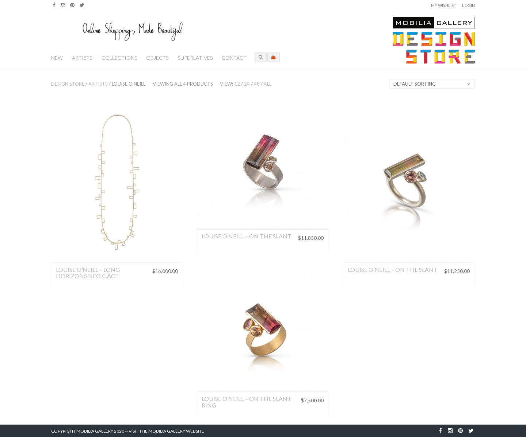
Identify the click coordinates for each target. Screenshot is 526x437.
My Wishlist (443, 5)
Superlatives (195, 58)
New (57, 58)
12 (237, 84)
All (267, 84)
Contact (234, 58)
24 (247, 84)
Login (468, 5)
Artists (82, 58)
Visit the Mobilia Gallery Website (166, 431)
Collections (119, 58)
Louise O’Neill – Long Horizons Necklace (88, 273)
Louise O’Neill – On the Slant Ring (246, 402)
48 (257, 84)
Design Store (67, 84)
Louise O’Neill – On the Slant (246, 236)
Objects (157, 58)
